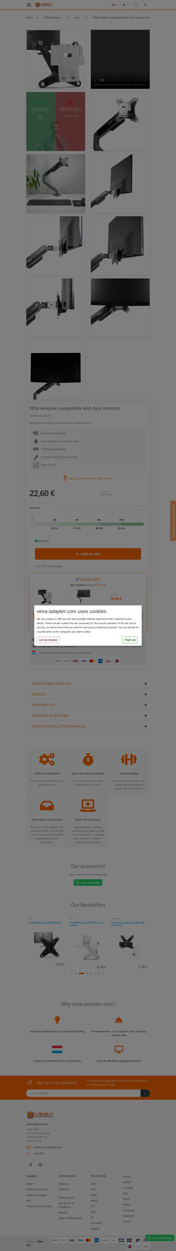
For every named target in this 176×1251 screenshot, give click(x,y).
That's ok (129, 639)
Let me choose (48, 639)
